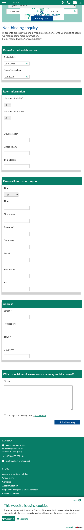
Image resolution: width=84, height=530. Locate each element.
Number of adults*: (13, 98)
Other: (7, 380)
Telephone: (9, 269)
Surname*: (9, 227)
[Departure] (61, 11)
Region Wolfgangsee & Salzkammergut (20, 489)
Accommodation (10, 485)
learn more (40, 415)
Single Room (10, 146)
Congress (6, 481)
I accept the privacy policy (26, 415)
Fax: (6, 282)
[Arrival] (23, 11)
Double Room (11, 133)
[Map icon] (62, 2)
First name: (9, 214)
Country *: (9, 349)
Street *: (8, 310)
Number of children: (14, 111)
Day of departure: (13, 70)
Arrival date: (10, 56)
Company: (9, 240)
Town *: (7, 336)
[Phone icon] (68, 2)
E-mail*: (8, 253)
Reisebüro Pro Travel (14, 448)
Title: (6, 201)
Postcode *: (10, 323)
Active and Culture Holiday (15, 474)
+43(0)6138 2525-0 (14, 456)
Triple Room (10, 159)
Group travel (8, 477)
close (75, 500)
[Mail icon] (75, 2)
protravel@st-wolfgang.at (18, 461)
